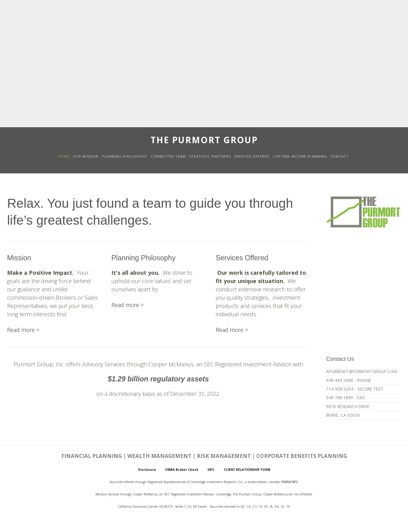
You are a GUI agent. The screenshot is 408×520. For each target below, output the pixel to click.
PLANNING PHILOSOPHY (124, 156)
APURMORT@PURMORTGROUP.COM (361, 371)
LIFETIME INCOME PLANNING (300, 156)
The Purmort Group (204, 140)
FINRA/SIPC (289, 482)
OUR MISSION (85, 156)
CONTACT (339, 156)
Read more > (23, 329)
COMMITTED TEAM (168, 156)
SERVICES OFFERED (252, 156)
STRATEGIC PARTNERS (210, 156)
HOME (64, 156)
